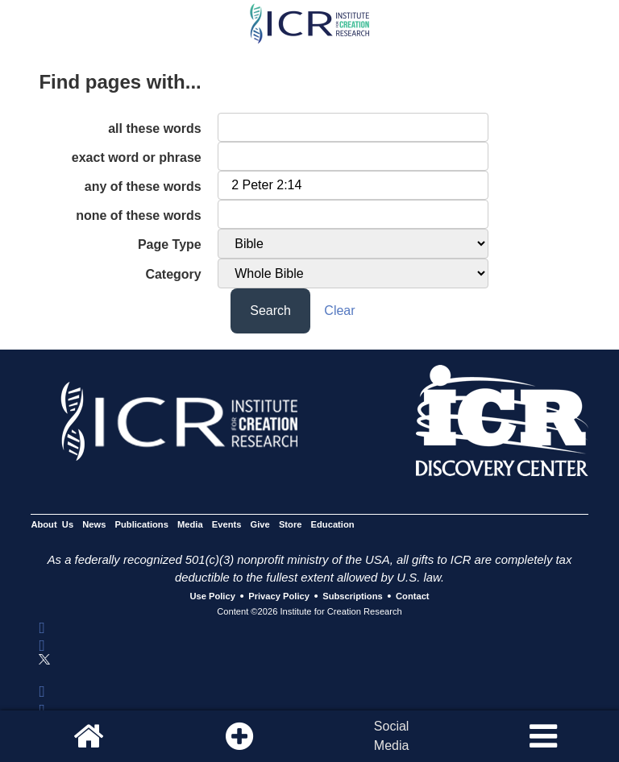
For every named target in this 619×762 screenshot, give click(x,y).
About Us (52, 524)
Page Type (169, 244)
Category (173, 274)
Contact (413, 597)
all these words (154, 128)
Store (290, 524)
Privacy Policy (279, 597)
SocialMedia (391, 735)
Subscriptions (352, 597)
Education (333, 524)
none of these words (138, 215)
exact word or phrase (136, 157)
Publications (141, 524)
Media (190, 524)
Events (227, 524)
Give (260, 524)
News (94, 524)
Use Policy (212, 597)
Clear (339, 310)
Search (270, 310)
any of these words (143, 186)
